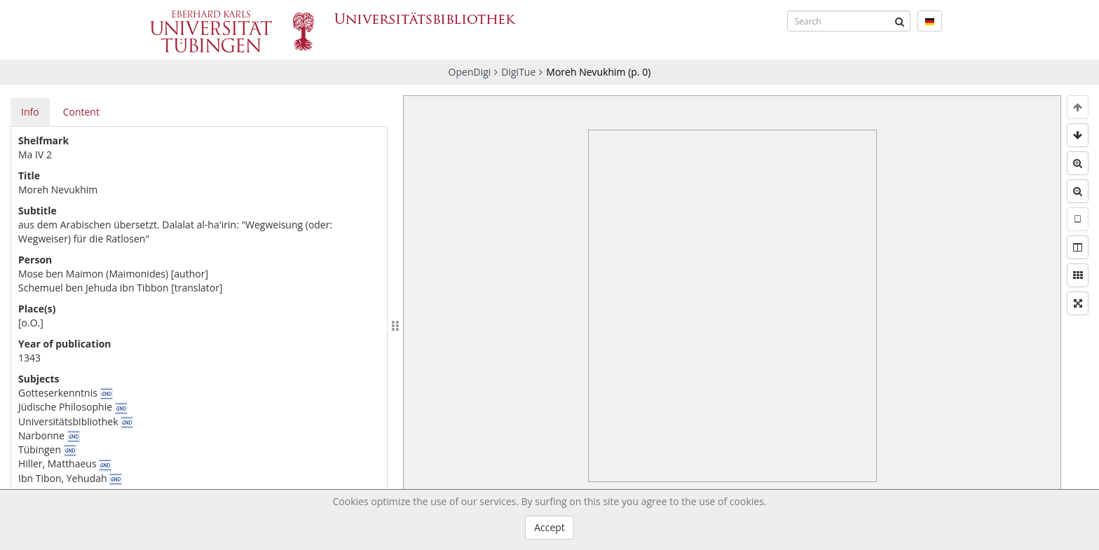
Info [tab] (30, 111)
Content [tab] (81, 111)
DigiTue (518, 71)
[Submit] (899, 21)
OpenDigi (470, 71)
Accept (549, 527)
